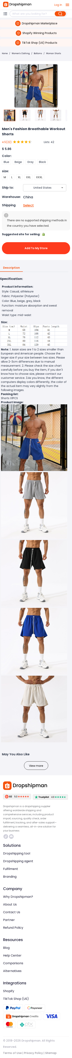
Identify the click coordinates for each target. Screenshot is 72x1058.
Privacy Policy (33, 1053)
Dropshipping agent (18, 861)
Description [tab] (11, 268)
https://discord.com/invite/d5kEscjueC (11, 836)
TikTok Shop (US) (16, 999)
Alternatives (12, 971)
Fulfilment (10, 869)
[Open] (62, 187)
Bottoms (38, 53)
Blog (6, 948)
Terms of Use (12, 1053)
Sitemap (51, 1053)
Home (5, 53)
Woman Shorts (53, 53)
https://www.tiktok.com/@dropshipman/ (5, 836)
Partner (9, 920)
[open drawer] (67, 5)
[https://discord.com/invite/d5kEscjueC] (11, 836)
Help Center (12, 955)
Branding (10, 876)
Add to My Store (36, 248)
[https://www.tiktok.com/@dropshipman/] (5, 836)
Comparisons (13, 963)
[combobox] (39, 187)
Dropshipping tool (16, 853)
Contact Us (11, 912)
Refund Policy (13, 927)
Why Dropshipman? (18, 896)
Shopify (8, 991)
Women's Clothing (21, 53)
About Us (10, 904)
